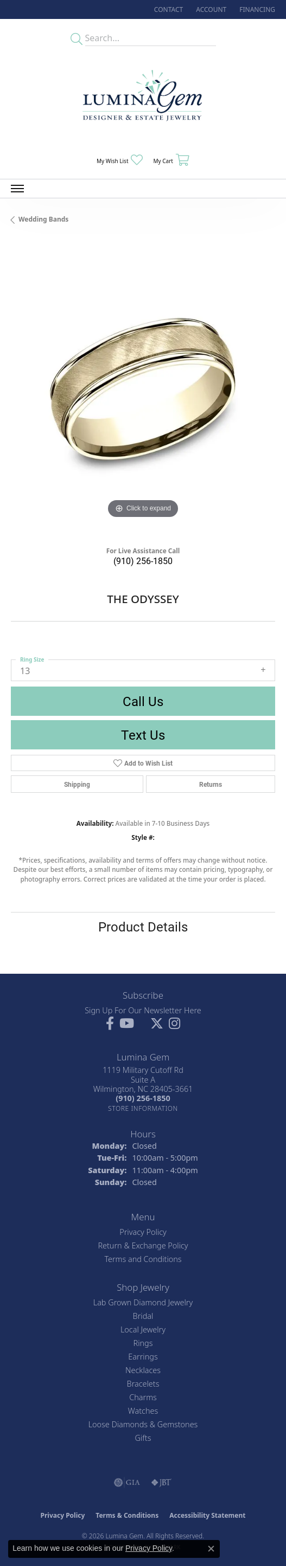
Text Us (143, 734)
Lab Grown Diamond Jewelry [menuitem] (143, 1302)
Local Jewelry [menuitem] (143, 1329)
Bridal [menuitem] (143, 1316)
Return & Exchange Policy (143, 1245)
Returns (210, 784)
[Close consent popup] (211, 1548)
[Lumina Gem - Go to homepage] (143, 99)
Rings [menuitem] (143, 1343)
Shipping (77, 784)
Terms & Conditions (127, 1515)
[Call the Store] (143, 1098)
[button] (210, 9)
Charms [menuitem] (143, 1397)
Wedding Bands (43, 219)
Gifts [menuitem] (143, 1438)
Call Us (143, 701)
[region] (143, 389)
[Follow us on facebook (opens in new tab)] (110, 1023)
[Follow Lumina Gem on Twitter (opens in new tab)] (156, 1023)
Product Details (143, 926)
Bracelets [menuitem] (143, 1384)
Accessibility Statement (207, 1515)
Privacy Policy (143, 1232)
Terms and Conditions (142, 1259)
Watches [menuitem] (143, 1411)
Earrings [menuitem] (142, 1356)
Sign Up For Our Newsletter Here (143, 1010)
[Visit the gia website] (127, 1482)
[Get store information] (143, 1108)
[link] (167, 9)
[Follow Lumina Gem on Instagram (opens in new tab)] (174, 1023)
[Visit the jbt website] (161, 1482)
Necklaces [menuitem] (143, 1370)
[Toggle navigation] (17, 188)
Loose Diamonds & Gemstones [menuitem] (143, 1424)
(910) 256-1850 (143, 560)
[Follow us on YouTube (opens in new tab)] (126, 1023)
